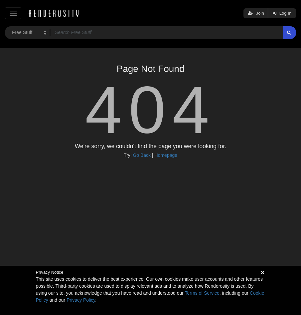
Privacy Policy (81, 300)
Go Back (142, 155)
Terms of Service (202, 293)
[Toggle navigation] (13, 13)
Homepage (166, 155)
